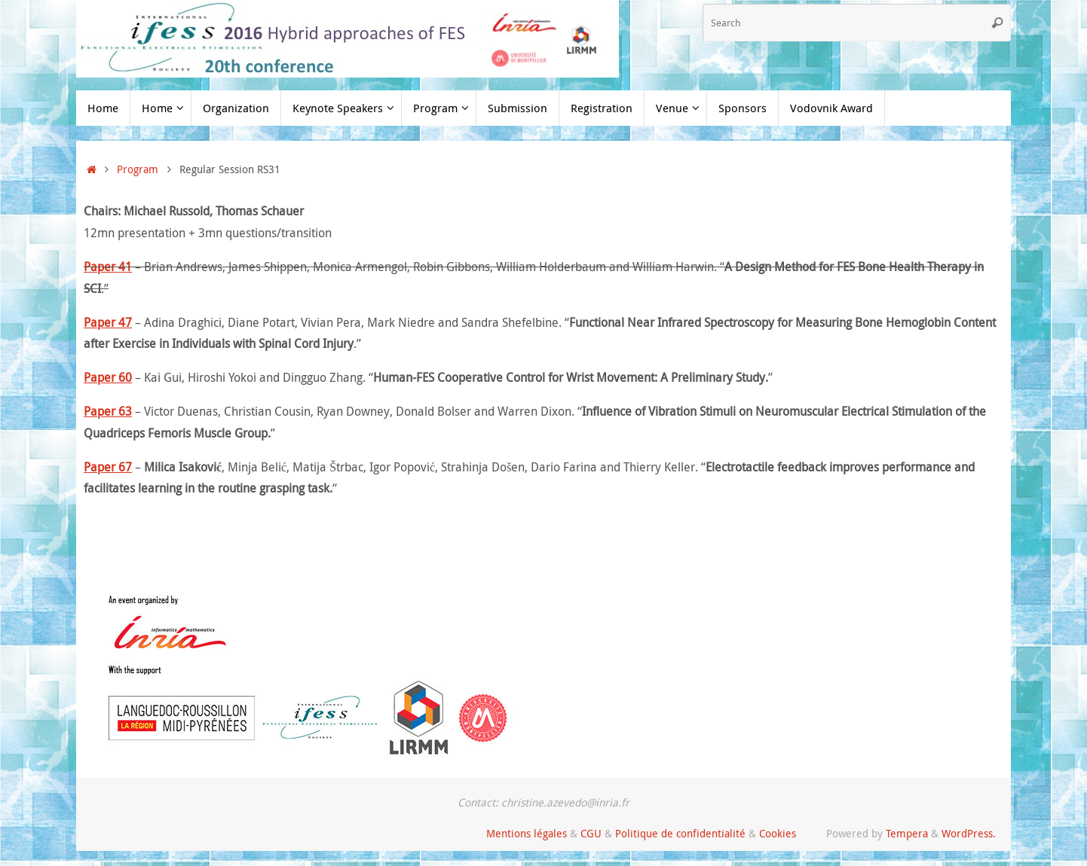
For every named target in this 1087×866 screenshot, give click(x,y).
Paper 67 (108, 467)
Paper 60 (108, 377)
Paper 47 (108, 322)
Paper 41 (108, 266)
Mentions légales (526, 833)
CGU (591, 833)
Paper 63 (108, 411)
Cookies (777, 833)
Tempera (907, 833)
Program (137, 169)
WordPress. (969, 833)
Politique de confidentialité (680, 833)
